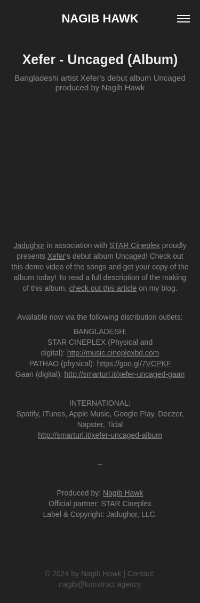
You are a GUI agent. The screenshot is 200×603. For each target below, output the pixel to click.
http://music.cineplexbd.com (113, 353)
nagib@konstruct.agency (100, 584)
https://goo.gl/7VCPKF (134, 363)
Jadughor (28, 245)
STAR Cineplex (134, 245)
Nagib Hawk (99, 18)
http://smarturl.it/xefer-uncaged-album (100, 435)
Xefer (56, 256)
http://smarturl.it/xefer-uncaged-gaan (125, 374)
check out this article (103, 288)
